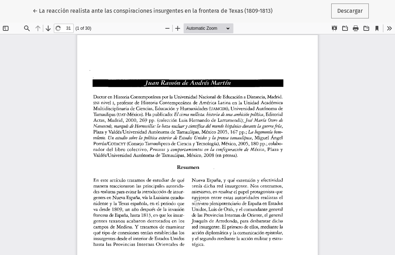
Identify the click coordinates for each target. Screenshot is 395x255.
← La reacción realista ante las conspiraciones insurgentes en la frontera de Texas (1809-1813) (152, 10)
